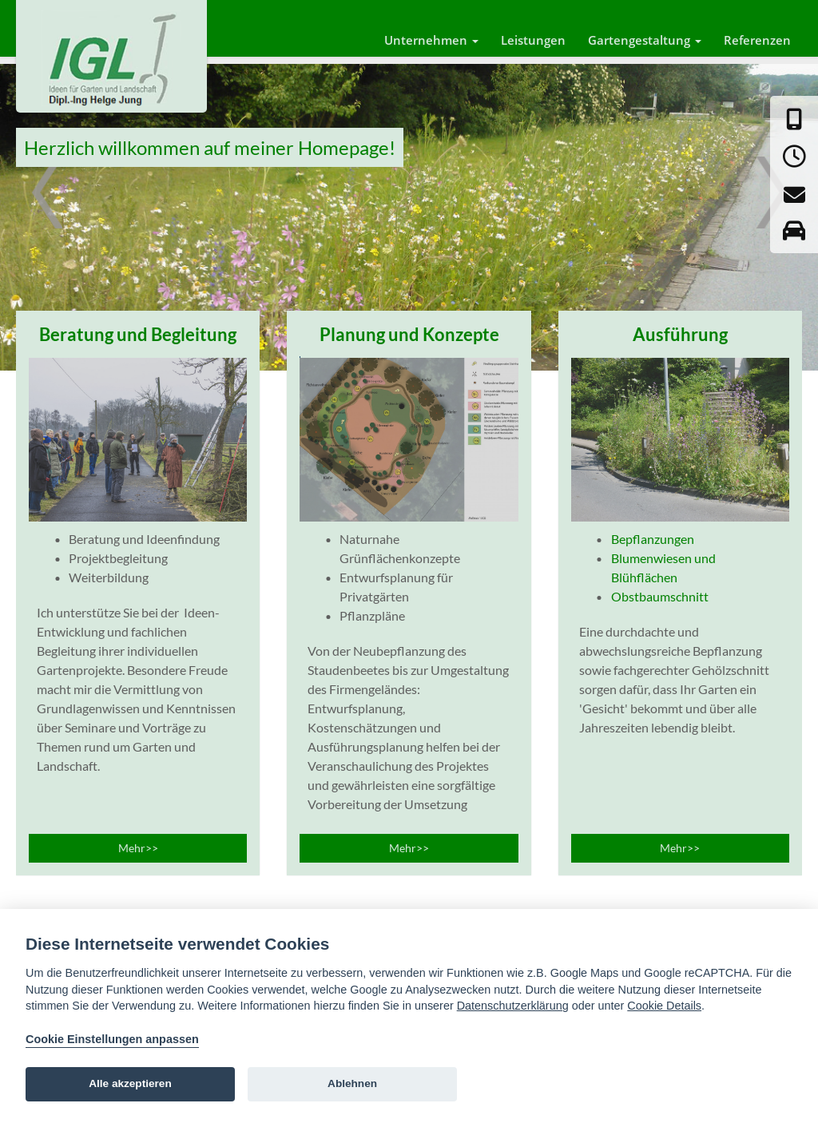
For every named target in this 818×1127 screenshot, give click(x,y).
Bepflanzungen (652, 538)
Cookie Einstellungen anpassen (112, 1039)
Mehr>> (138, 848)
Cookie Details (664, 1005)
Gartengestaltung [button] (644, 40)
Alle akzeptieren (130, 1083)
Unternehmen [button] (431, 40)
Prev (47, 204)
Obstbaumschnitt (660, 596)
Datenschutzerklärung (513, 1005)
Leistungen (533, 40)
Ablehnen (352, 1083)
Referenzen (757, 40)
